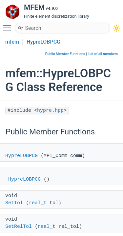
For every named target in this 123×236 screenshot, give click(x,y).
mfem (12, 42)
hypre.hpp (50, 110)
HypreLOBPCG (43, 42)
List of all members (103, 54)
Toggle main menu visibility (8, 25)
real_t (38, 203)
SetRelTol (18, 226)
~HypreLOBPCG (23, 179)
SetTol (14, 203)
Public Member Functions (65, 54)
